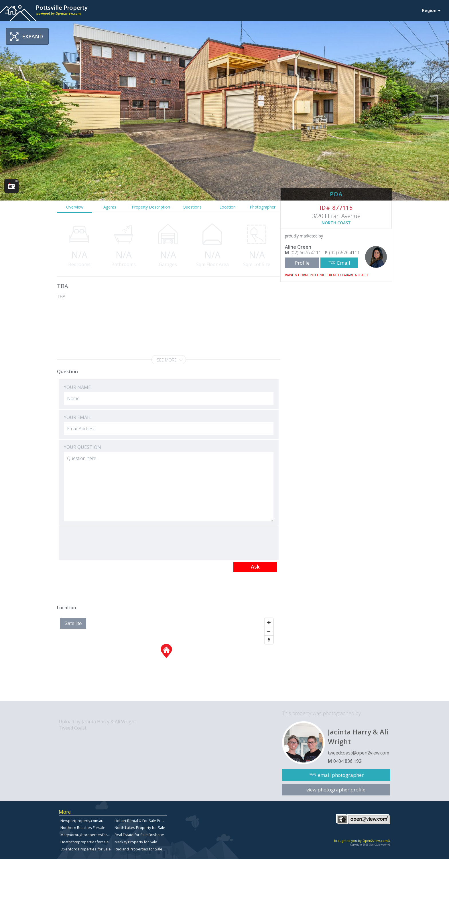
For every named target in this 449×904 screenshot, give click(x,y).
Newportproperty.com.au (81, 820)
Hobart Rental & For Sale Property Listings (150, 820)
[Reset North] (269, 639)
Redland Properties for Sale (138, 849)
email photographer (341, 775)
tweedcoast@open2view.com (358, 753)
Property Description (151, 207)
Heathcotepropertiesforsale (84, 841)
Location (227, 207)
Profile (302, 263)
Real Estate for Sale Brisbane (139, 834)
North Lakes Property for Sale (140, 827)
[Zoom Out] (269, 631)
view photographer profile (335, 789)
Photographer (262, 207)
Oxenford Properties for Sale (85, 849)
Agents (109, 207)
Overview (74, 207)
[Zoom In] (269, 622)
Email (343, 263)
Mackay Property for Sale (136, 841)
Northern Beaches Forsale (82, 827)
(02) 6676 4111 (305, 252)
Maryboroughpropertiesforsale (87, 834)
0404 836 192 (347, 761)
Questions (192, 207)
